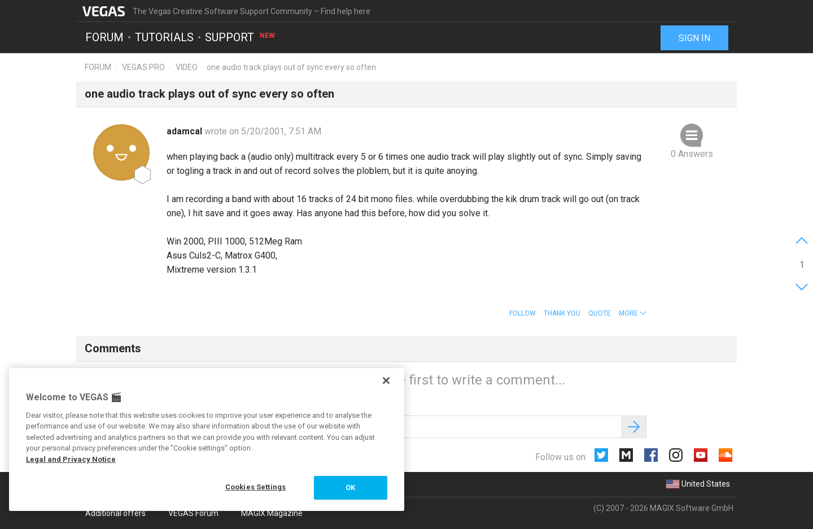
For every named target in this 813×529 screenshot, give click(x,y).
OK (350, 487)
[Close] (386, 380)
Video (187, 67)
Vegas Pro (143, 67)
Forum (104, 37)
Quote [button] (599, 313)
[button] (632, 313)
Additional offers (115, 513)
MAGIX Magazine (272, 513)
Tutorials (164, 37)
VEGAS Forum (193, 513)
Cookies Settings (255, 487)
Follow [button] (522, 313)
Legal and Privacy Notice (71, 459)
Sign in (694, 38)
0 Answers (692, 153)
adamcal (185, 131)
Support (240, 37)
